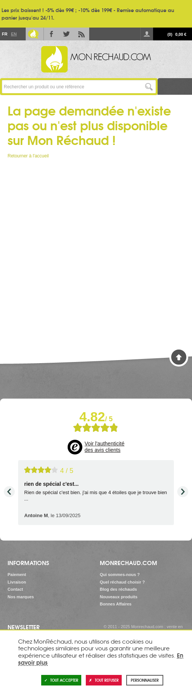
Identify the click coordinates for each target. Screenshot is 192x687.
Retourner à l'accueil (28, 156)
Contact (15, 589)
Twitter (66, 34)
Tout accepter (61, 680)
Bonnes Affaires (116, 604)
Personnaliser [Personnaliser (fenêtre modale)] (145, 680)
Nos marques (21, 597)
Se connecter (146, 34)
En (13, 34)
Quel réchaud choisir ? (122, 582)
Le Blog (33, 34)
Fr (4, 34)
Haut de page (178, 357)
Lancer (149, 86)
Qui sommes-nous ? (120, 574)
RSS (81, 34)
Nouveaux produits (119, 597)
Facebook (51, 34)
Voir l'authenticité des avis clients (104, 447)
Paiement (17, 574)
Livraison (17, 582)
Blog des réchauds (118, 589)
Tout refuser (104, 680)
